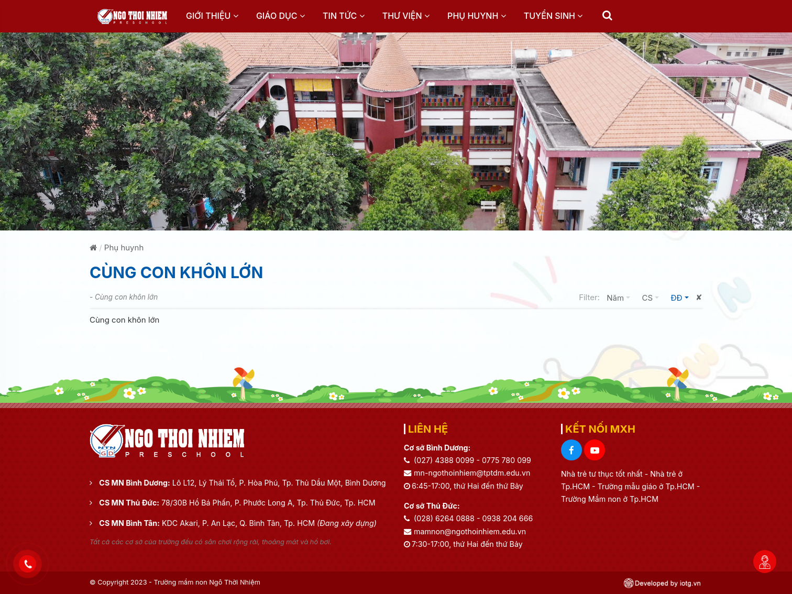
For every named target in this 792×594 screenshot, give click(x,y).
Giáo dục (280, 15)
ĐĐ (682, 297)
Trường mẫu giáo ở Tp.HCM (647, 486)
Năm (621, 297)
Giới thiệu (212, 15)
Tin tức (343, 15)
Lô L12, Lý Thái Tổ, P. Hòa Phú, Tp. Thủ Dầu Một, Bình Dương (279, 482)
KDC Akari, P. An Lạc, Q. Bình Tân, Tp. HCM (269, 523)
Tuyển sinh (553, 15)
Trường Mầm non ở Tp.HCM (609, 498)
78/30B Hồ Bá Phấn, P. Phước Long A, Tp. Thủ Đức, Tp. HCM (268, 502)
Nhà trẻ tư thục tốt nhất (603, 473)
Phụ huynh (476, 15)
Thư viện (406, 15)
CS (653, 297)
